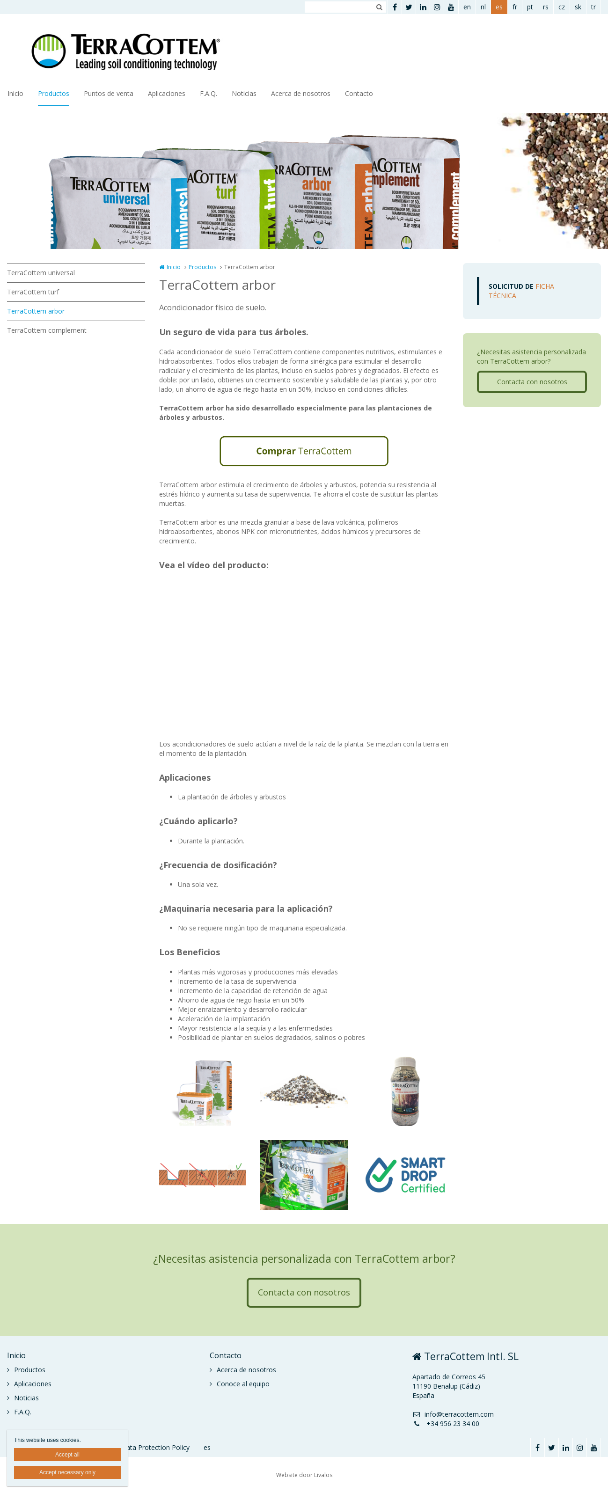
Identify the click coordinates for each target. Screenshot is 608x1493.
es (499, 6)
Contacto (359, 93)
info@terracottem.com (453, 1414)
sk (578, 6)
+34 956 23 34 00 (445, 1423)
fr (515, 6)
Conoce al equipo (243, 1383)
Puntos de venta (108, 93)
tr (593, 6)
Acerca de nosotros (300, 93)
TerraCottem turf (33, 291)
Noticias (244, 93)
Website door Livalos (304, 1475)
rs (546, 6)
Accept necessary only (67, 1472)
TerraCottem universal (41, 272)
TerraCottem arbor (36, 311)
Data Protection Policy (155, 1447)
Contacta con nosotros (532, 381)
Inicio (15, 93)
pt (530, 6)
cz (561, 6)
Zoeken (379, 7)
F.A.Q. (208, 93)
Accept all (67, 1454)
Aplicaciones (166, 93)
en (467, 6)
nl (483, 6)
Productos (53, 93)
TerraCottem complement (47, 330)
